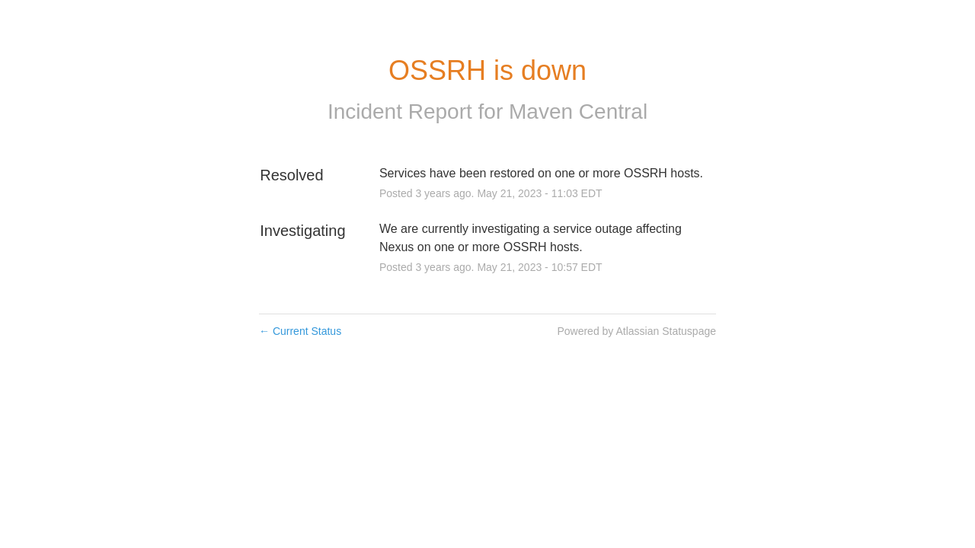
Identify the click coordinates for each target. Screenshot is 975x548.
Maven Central (578, 111)
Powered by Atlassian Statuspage (636, 331)
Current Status (300, 331)
